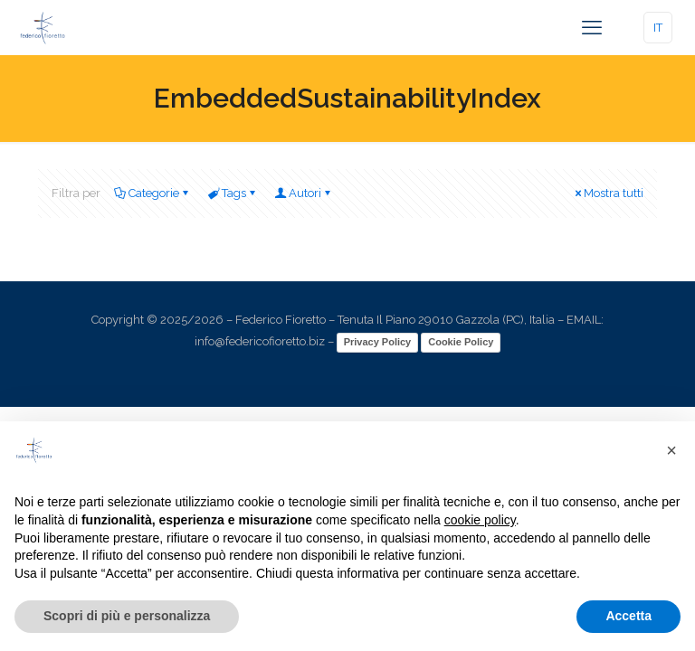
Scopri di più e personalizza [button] (126, 616)
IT (657, 27)
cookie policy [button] (480, 520)
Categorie (152, 193)
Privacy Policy (378, 341)
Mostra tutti (607, 193)
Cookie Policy (460, 341)
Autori (303, 193)
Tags (232, 193)
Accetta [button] (628, 616)
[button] (671, 450)
